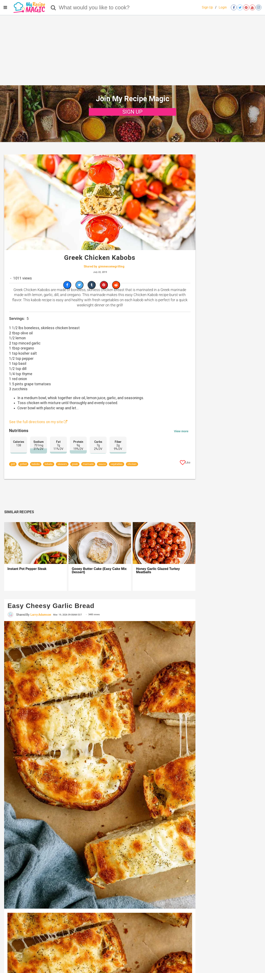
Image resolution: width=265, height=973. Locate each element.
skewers (62, 464)
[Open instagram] (258, 7)
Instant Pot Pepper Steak (27, 569)
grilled (23, 464)
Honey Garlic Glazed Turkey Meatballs (158, 570)
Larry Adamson (40, 614)
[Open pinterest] (246, 7)
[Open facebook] (234, 7)
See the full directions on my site (38, 422)
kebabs (49, 464)
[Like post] (185, 463)
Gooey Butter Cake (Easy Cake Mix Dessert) (99, 570)
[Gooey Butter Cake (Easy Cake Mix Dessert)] (100, 543)
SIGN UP (132, 112)
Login (223, 7)
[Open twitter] (240, 7)
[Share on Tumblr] (92, 285)
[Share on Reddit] (116, 285)
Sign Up (207, 7)
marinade (88, 464)
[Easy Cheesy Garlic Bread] (99, 765)
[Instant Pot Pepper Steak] (35, 543)
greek (75, 464)
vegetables (117, 464)
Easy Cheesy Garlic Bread (50, 605)
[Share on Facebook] (67, 285)
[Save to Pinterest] (104, 285)
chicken (132, 464)
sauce (102, 464)
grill (13, 464)
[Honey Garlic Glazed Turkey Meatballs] (164, 543)
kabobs (36, 464)
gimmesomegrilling (111, 266)
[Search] (53, 7)
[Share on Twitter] (79, 285)
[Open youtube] (252, 7)
